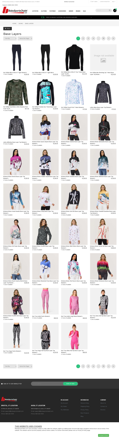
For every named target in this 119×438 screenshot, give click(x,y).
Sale (84, 11)
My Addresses (65, 409)
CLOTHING (44, 11)
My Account (64, 403)
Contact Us (103, 406)
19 (103, 38)
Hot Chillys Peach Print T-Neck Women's (72, 107)
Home (14, 23)
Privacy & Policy (82, 430)
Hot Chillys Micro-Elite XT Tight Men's (43, 72)
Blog (82, 416)
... (98, 38)
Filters (7, 28)
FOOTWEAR (52, 11)
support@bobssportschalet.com (14, 411)
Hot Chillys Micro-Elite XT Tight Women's (15, 72)
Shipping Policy (85, 406)
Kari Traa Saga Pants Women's (12, 351)
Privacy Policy (85, 409)
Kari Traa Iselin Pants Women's (41, 316)
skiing (21, 23)
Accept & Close (103, 435)
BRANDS (78, 11)
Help (114, 1)
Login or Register (105, 1)
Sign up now (70, 384)
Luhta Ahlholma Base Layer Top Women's (15, 142)
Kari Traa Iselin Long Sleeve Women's (71, 316)
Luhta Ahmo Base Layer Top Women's (100, 107)
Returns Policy (85, 403)
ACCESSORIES (62, 11)
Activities (35, 11)
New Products (85, 413)
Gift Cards (93, 1)
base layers (29, 23)
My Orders (64, 406)
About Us (103, 403)
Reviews (102, 409)
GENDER (71, 11)
